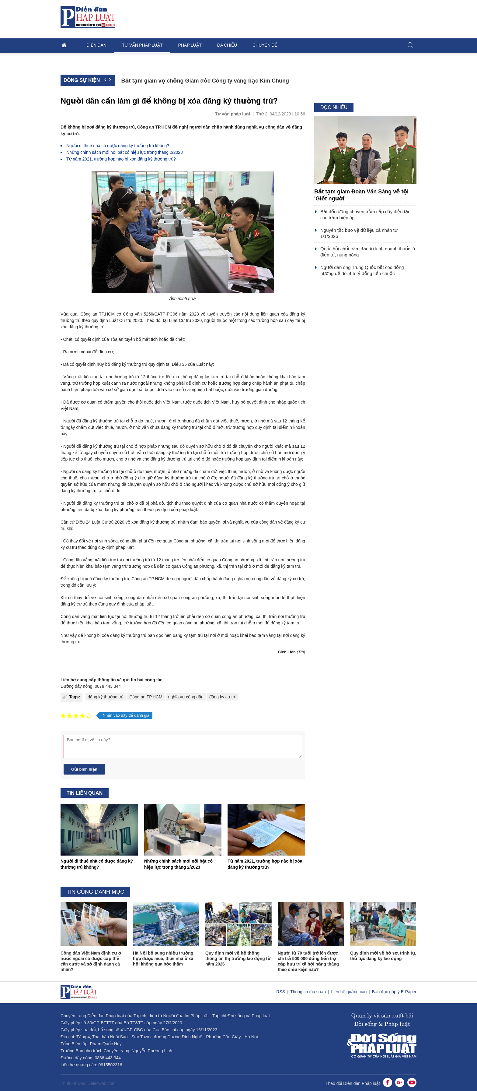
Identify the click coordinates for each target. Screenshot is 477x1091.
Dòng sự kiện (82, 80)
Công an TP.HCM (145, 696)
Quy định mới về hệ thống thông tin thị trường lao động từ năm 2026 (237, 958)
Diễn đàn (96, 45)
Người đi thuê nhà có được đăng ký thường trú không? (117, 145)
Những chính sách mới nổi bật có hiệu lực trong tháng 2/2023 (124, 152)
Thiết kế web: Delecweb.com (88, 1083)
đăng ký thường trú (106, 696)
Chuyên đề (264, 45)
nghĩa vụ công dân (186, 696)
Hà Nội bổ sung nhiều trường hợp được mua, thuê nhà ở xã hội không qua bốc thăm (163, 958)
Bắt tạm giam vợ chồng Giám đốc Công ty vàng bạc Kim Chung (205, 81)
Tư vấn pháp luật (142, 45)
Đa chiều (227, 45)
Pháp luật (190, 45)
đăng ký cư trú (222, 696)
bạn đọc (155, 635)
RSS (281, 991)
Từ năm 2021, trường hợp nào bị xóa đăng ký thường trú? (121, 159)
